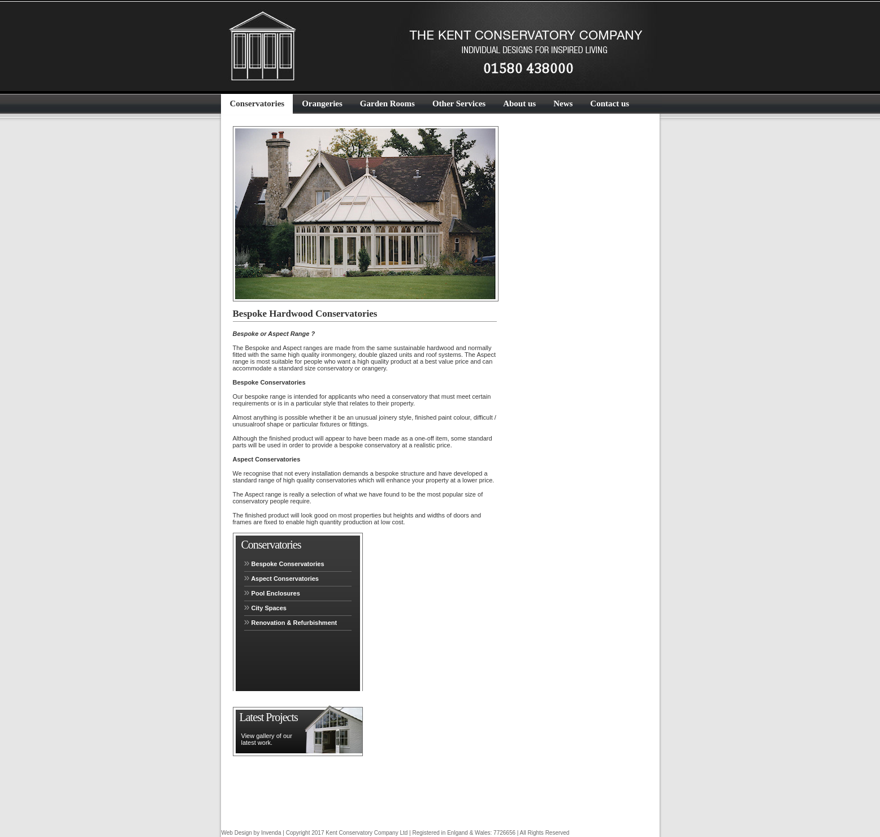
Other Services (458, 103)
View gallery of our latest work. (266, 739)
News (563, 103)
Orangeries (322, 103)
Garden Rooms (387, 103)
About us (519, 103)
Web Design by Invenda (252, 833)
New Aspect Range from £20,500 (275, 803)
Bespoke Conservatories (284, 562)
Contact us (609, 103)
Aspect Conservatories (281, 577)
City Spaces (265, 606)
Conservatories (257, 103)
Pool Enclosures (272, 592)
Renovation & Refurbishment (290, 621)
